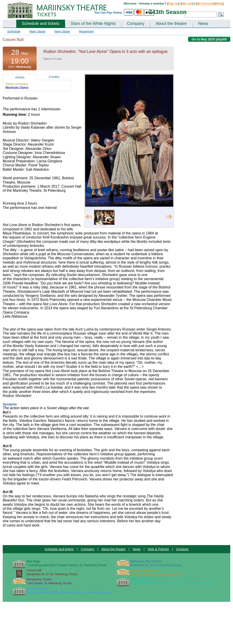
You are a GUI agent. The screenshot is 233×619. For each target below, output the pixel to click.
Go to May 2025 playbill (209, 39)
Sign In (173, 3)
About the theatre (171, 23)
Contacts (182, 549)
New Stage (62, 31)
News (203, 23)
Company (135, 23)
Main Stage (37, 31)
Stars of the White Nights (93, 23)
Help (219, 3)
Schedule (13, 31)
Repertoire (86, 31)
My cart (187, 3)
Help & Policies (158, 549)
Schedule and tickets (40, 23)
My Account (205, 3)
